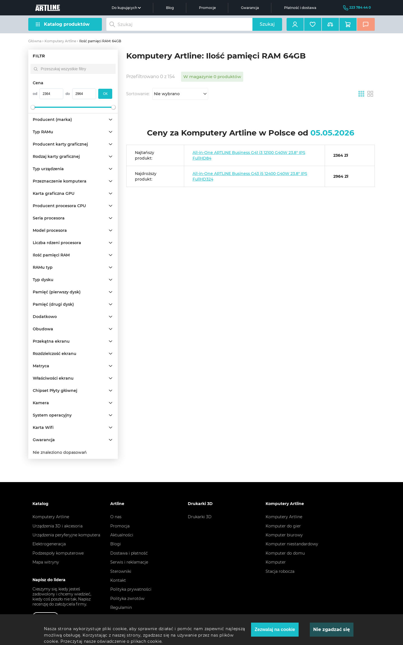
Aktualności (121, 535)
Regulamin (121, 607)
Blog (170, 8)
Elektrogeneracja (49, 543)
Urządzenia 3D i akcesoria (57, 526)
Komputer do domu (285, 553)
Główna (34, 41)
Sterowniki (120, 571)
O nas (115, 516)
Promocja (120, 526)
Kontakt (118, 580)
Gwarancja (250, 8)
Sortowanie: (137, 93)
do (67, 94)
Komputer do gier (283, 526)
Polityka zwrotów (127, 598)
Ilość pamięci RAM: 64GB (100, 41)
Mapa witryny (45, 562)
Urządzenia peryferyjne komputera (66, 535)
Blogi (115, 543)
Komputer (276, 562)
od (35, 94)
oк (105, 94)
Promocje (207, 8)
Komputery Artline (60, 41)
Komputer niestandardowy (292, 543)
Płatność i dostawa (300, 8)
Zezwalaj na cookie (275, 629)
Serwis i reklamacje (129, 562)
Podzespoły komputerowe (58, 553)
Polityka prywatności (130, 589)
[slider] (33, 107)
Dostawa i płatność (129, 553)
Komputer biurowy (284, 535)
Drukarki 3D (200, 516)
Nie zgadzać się (331, 629)
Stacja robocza (280, 571)
